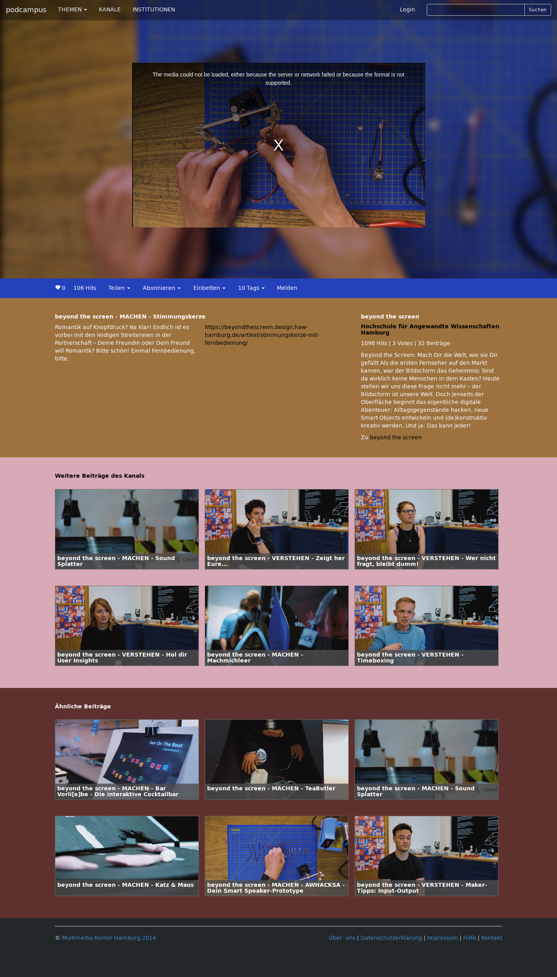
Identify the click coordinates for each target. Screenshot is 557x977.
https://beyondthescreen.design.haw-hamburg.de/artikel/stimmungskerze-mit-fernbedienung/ (262, 335)
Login (407, 9)
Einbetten (209, 288)
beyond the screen (396, 437)
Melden (287, 288)
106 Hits (84, 288)
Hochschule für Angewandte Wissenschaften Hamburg (430, 329)
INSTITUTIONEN (154, 9)
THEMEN (72, 9)
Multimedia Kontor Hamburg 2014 (109, 938)
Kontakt (491, 938)
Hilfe (469, 938)
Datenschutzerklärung (391, 938)
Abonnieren (162, 288)
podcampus (26, 9)
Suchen (538, 10)
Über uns (342, 938)
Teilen (119, 288)
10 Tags (251, 288)
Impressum (442, 938)
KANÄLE (110, 9)
